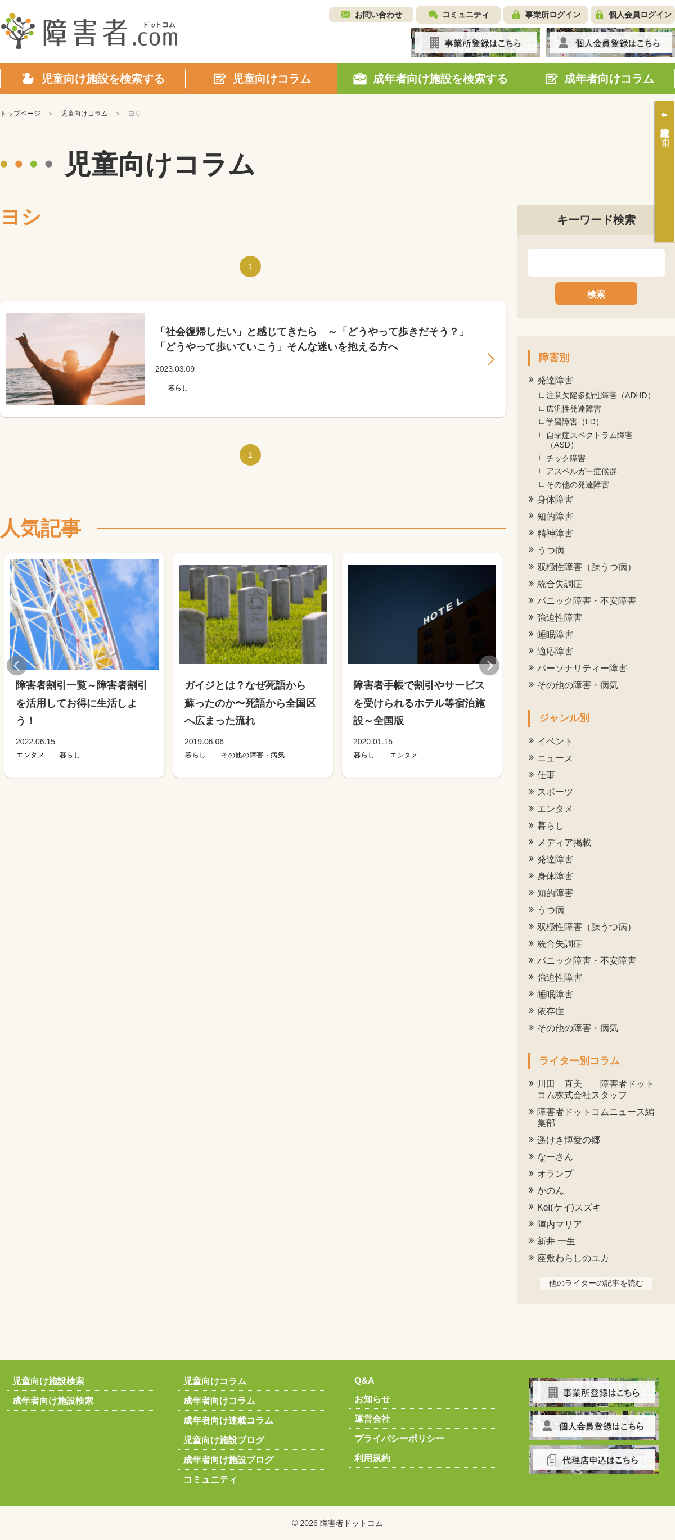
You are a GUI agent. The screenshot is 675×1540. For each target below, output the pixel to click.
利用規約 (372, 1458)
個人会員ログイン (640, 14)
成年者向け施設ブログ (228, 1460)
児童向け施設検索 (48, 1381)
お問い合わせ (378, 14)
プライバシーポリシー (399, 1438)
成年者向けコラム (219, 1401)
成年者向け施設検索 (52, 1401)
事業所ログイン (552, 14)
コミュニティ (465, 14)
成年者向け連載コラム (228, 1420)
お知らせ (372, 1399)
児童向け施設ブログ (223, 1440)
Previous (17, 665)
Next (489, 665)
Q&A (364, 1380)
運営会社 (372, 1419)
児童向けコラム (214, 1381)
